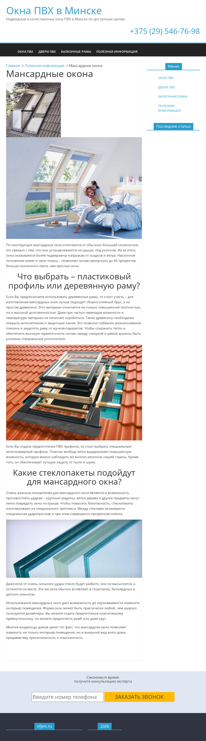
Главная (13, 65)
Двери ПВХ (47, 51)
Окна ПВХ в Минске (54, 10)
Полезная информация (116, 51)
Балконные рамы (76, 51)
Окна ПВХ (25, 51)
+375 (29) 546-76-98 (165, 31)
